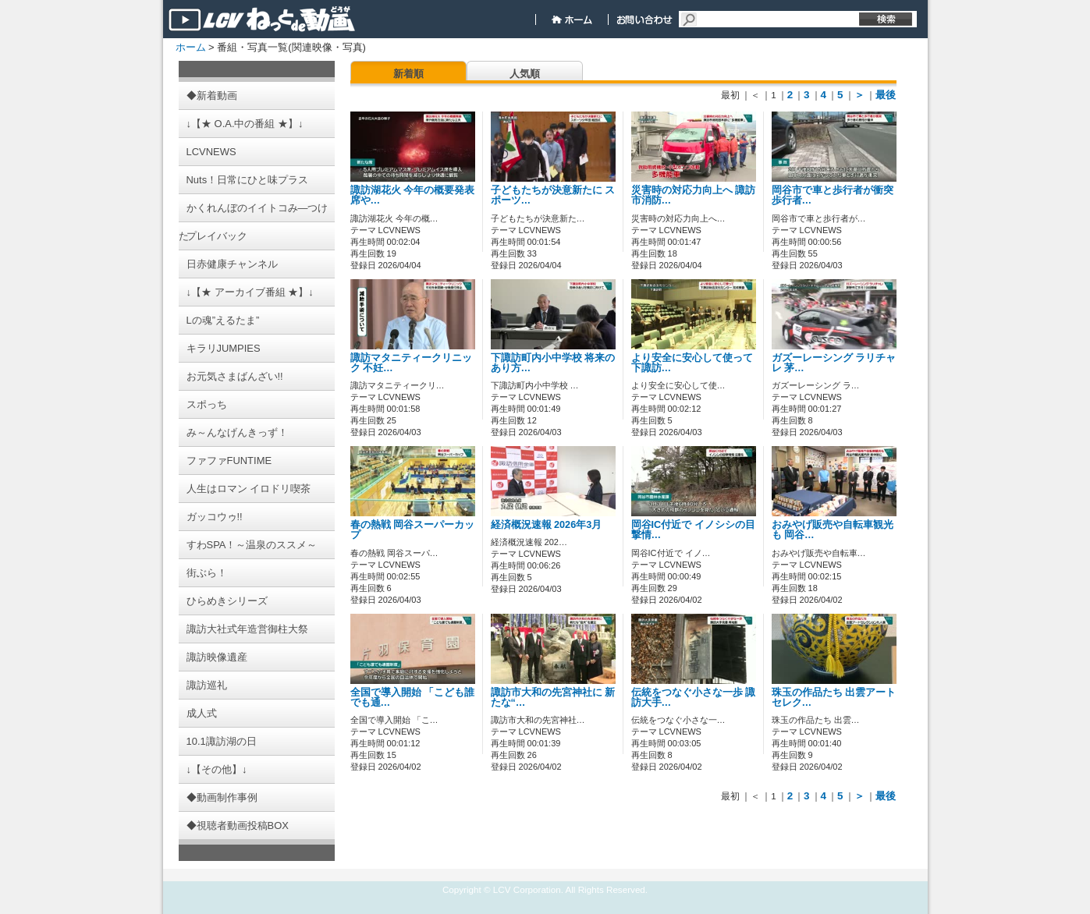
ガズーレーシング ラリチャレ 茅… (834, 363)
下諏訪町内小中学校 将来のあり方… (553, 363)
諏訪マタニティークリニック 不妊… (411, 363)
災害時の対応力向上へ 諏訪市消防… (693, 195)
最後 (885, 95)
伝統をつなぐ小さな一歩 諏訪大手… (693, 697)
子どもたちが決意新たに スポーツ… (553, 195)
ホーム (191, 47)
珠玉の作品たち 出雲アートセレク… (834, 697)
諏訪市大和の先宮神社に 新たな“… (553, 697)
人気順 (524, 74)
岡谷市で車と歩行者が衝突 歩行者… (832, 195)
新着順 (408, 74)
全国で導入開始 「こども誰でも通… (412, 697)
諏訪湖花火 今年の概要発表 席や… (412, 195)
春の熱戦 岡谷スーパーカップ (412, 529)
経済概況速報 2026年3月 (546, 524)
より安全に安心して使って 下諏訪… (692, 363)
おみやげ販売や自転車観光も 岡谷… (832, 529)
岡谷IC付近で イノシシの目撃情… (693, 529)
